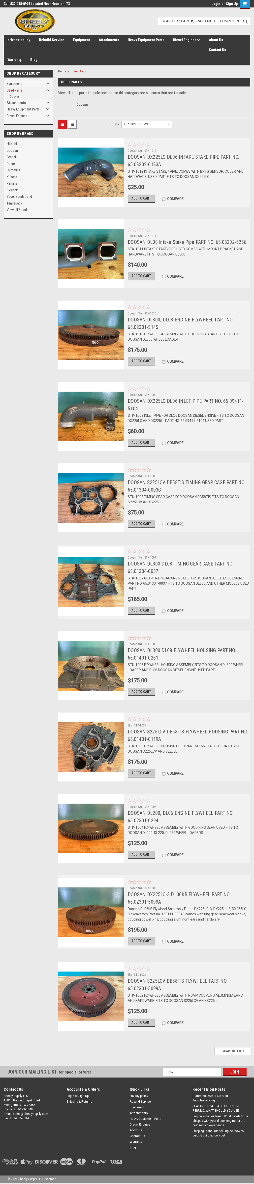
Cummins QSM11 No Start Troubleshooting (210, 1098)
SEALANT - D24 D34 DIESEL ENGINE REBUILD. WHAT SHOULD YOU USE (216, 1108)
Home (62, 71)
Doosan (15, 96)
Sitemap (50, 1179)
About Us (216, 40)
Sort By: (114, 124)
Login (216, 4)
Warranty (14, 59)
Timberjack (14, 203)
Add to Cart (141, 198)
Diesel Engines (186, 40)
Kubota (12, 177)
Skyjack (12, 190)
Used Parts (14, 90)
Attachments (109, 40)
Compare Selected (232, 1051)
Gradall (12, 157)
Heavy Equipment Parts (146, 40)
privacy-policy (18, 40)
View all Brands (18, 209)
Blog (33, 59)
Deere (11, 163)
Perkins (12, 183)
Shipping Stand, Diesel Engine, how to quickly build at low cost (218, 1133)
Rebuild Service (51, 40)
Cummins (13, 170)
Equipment (81, 40)
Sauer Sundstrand (19, 196)
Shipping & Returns (79, 1101)
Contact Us (217, 50)
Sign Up (232, 4)
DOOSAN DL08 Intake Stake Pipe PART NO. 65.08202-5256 (187, 242)
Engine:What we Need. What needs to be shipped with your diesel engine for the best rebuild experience (220, 1121)
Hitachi (12, 144)
